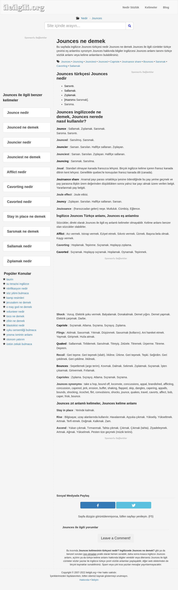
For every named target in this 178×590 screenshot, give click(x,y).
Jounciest (90, 61)
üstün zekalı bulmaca (19, 344)
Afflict (60, 233)
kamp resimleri (15, 297)
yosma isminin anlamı (19, 334)
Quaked (62, 343)
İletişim (95, 580)
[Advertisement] (142, 101)
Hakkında (84, 580)
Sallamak (75, 65)
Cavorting (62, 65)
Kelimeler (151, 7)
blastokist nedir (15, 325)
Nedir (84, 18)
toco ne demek (15, 316)
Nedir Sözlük (131, 7)
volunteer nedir (15, 311)
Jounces (97, 18)
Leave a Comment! (116, 538)
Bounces (148, 61)
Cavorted (62, 252)
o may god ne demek (19, 306)
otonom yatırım (15, 339)
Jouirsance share (131, 61)
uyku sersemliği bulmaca (21, 330)
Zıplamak (70, 95)
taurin (9, 279)
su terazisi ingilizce (17, 283)
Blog (166, 7)
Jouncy (61, 201)
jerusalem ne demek (18, 302)
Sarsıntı (69, 86)
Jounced (103, 61)
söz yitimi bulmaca (17, 293)
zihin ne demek (15, 320)
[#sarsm (69, 99)
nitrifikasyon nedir (17, 288)
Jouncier (62, 147)
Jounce (61, 128)
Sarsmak (160, 61)
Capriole (114, 61)
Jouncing (78, 61)
